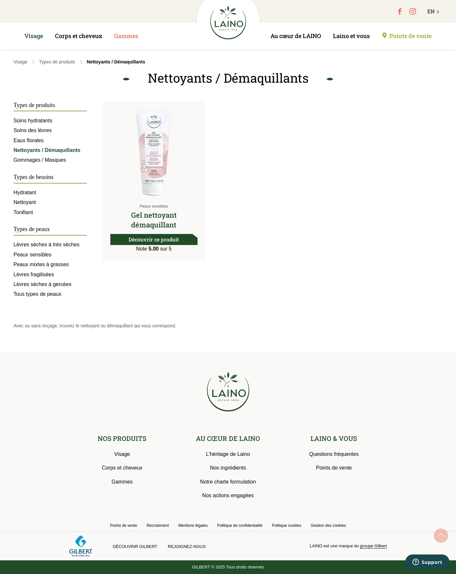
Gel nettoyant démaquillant (154, 219)
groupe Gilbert (373, 545)
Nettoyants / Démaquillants (47, 150)
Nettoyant (25, 202)
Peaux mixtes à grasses (41, 264)
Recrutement (157, 525)
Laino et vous (351, 36)
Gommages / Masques (40, 160)
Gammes (126, 36)
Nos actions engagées (228, 495)
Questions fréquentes (334, 454)
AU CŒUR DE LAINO (228, 438)
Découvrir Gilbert (135, 546)
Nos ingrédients (228, 468)
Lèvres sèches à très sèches (47, 244)
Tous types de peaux (38, 294)
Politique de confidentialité (239, 525)
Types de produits (57, 61)
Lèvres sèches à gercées (43, 284)
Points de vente (410, 36)
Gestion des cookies (328, 525)
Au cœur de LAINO (295, 36)
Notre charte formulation (228, 482)
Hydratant (25, 192)
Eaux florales (29, 140)
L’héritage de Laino (228, 454)
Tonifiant (23, 212)
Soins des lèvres (33, 130)
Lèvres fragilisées (34, 274)
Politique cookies (286, 525)
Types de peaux (32, 229)
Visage (33, 36)
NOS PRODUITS (122, 438)
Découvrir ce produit (154, 239)
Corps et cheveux (78, 36)
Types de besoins (34, 177)
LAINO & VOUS (334, 438)
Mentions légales (193, 525)
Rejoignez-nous (187, 546)
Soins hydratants (33, 120)
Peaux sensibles (154, 206)
